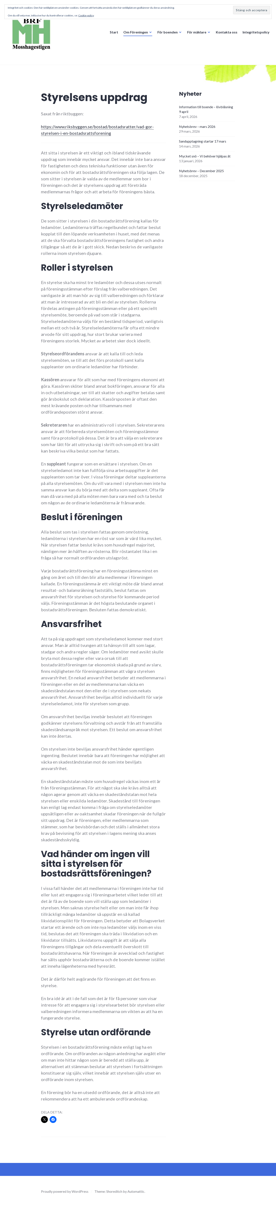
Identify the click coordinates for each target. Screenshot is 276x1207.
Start (114, 32)
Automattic (135, 1191)
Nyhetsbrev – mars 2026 (197, 126)
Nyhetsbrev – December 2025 (201, 171)
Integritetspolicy (256, 32)
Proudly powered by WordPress (64, 1191)
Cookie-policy (86, 15)
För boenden (167, 32)
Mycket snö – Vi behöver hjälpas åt (205, 156)
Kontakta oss (226, 32)
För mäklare (196, 32)
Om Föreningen (135, 32)
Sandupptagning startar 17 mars (202, 141)
